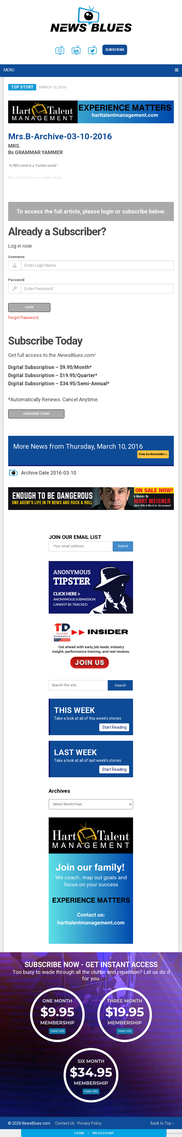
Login (79, 1133)
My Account (103, 1133)
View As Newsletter (153, 454)
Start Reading (114, 727)
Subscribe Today (36, 413)
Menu (9, 70)
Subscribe (114, 50)
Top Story (22, 87)
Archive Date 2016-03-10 (48, 473)
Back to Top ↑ (162, 1123)
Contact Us (65, 1123)
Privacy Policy (89, 1123)
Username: (16, 257)
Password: (16, 280)
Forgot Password (23, 317)
